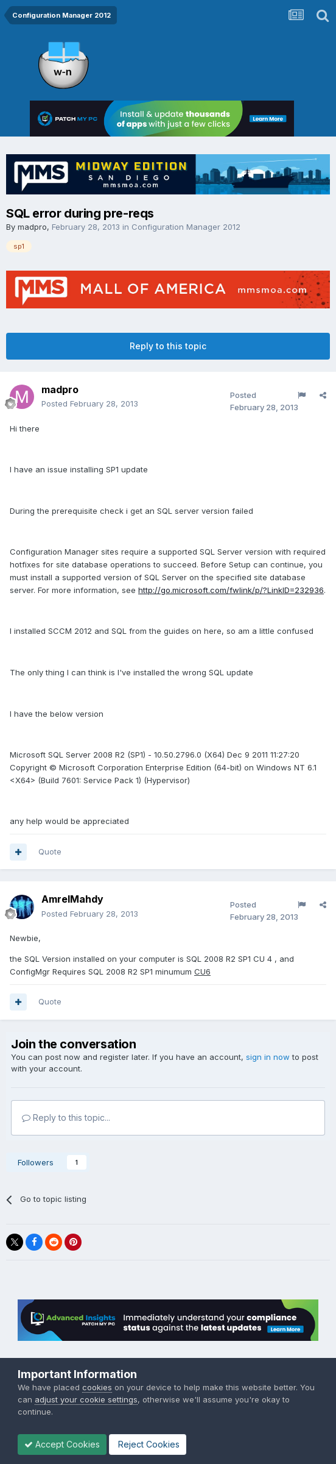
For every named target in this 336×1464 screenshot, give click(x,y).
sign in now (268, 1057)
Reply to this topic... (66, 1117)
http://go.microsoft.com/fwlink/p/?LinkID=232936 (231, 590)
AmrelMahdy (72, 899)
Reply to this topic (168, 346)
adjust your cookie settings (86, 1399)
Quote (49, 851)
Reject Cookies (148, 1444)
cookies (97, 1387)
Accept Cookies (62, 1444)
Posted (89, 403)
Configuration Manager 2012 (185, 227)
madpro (32, 227)
